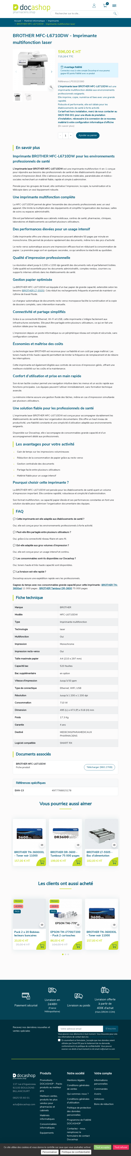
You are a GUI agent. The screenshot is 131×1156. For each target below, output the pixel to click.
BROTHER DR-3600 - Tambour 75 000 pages (65, 853)
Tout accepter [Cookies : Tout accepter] (102, 1147)
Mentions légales (76, 1080)
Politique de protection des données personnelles (79, 1111)
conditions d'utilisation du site (101, 1037)
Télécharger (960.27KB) (99, 767)
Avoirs (97, 1094)
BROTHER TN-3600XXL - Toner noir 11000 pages (102, 935)
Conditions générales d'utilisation (78, 1100)
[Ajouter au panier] (41, 861)
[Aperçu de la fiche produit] (41, 845)
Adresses (99, 1099)
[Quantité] (65, 135)
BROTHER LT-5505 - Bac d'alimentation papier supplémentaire (100, 855)
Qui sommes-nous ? (78, 1094)
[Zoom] (51, 87)
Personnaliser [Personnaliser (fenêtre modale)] (49, 1152)
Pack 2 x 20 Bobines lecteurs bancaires (26, 933)
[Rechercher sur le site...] (115, 13)
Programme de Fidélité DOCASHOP (79, 1121)
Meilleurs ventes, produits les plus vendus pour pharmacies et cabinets (49, 1103)
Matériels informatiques (47, 1117)
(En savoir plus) (66, 126)
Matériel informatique (34, 20)
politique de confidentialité (89, 1046)
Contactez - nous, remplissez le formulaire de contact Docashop (78, 1134)
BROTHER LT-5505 (33, 290)
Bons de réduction (104, 1104)
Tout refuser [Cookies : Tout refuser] (120, 1147)
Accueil (17, 20)
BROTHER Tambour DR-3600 (55, 588)
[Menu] (114, 6)
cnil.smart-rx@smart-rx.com (103, 1049)
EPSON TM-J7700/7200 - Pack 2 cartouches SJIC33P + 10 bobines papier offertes (65, 937)
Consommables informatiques (48, 1125)
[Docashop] (31, 9)
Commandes (101, 1089)
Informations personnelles (101, 1082)
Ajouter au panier (88, 135)
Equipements (47, 1133)
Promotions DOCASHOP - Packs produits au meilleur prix (51, 1086)
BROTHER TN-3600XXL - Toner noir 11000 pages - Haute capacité (29, 855)
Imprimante (53, 20)
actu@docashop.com (24, 1104)
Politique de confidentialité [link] (76, 1152)
